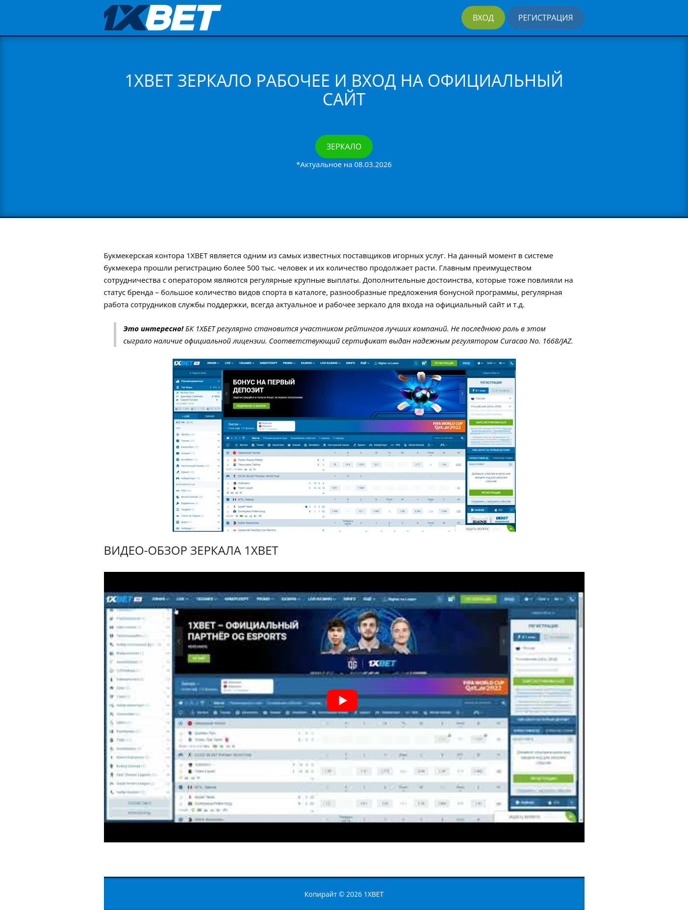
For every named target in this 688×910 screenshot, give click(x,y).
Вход (483, 17)
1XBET (374, 894)
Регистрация (545, 17)
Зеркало (344, 146)
